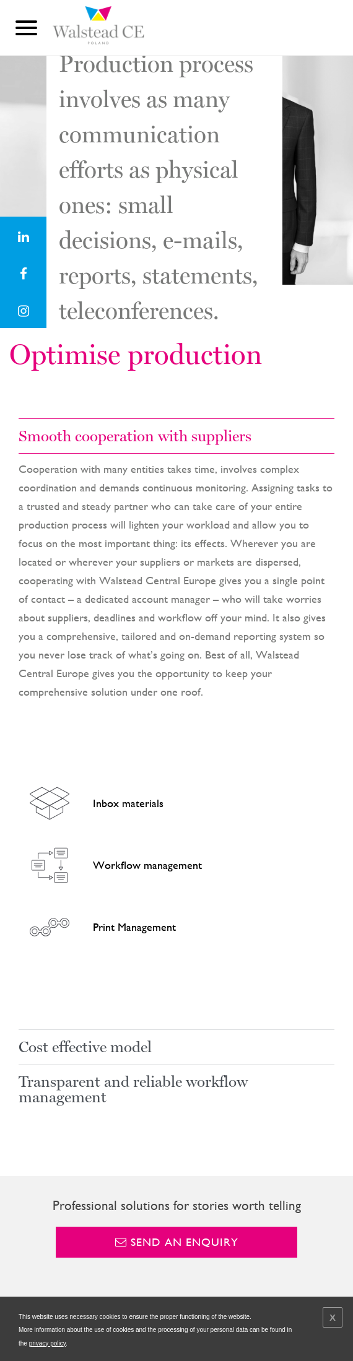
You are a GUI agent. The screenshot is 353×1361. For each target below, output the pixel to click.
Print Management (99, 927)
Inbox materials (92, 803)
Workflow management (112, 865)
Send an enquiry (176, 1241)
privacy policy (47, 1343)
